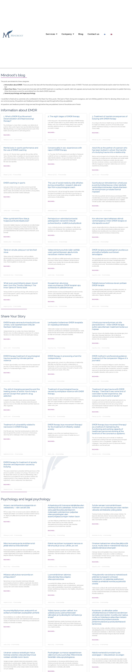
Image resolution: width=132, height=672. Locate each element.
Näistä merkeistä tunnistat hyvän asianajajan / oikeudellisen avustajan (108, 654)
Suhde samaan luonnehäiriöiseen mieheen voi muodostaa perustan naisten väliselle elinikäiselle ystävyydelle (110, 507)
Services (51, 34)
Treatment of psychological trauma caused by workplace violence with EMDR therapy (66, 391)
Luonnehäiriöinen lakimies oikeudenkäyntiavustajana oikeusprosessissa (59, 577)
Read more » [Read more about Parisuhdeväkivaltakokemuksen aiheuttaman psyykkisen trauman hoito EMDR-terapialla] (7, 372)
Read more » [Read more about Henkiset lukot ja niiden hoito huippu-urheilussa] (7, 166)
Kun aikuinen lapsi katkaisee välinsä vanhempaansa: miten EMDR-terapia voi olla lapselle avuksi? (109, 220)
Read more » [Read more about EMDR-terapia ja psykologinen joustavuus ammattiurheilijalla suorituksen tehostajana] (95, 270)
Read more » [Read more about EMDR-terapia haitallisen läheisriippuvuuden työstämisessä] (51, 374)
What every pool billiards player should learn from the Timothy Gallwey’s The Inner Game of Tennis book (21, 285)
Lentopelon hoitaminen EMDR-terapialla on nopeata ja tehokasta (65, 323)
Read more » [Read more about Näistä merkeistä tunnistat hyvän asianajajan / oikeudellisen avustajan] (95, 667)
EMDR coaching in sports (14, 183)
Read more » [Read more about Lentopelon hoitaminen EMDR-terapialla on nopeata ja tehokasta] (51, 338)
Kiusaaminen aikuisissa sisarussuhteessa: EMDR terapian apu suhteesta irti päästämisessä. (64, 285)
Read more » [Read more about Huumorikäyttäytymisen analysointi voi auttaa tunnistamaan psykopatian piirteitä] (7, 626)
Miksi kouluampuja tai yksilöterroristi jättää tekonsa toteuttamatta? (19, 544)
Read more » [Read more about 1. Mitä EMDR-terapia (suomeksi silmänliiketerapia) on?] (7, 135)
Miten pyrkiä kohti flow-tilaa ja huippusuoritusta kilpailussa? (16, 219)
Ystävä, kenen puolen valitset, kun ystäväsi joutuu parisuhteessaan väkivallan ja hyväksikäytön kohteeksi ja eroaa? (65, 613)
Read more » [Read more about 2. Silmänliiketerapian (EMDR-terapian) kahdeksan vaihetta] (51, 132)
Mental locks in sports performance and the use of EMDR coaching (21, 149)
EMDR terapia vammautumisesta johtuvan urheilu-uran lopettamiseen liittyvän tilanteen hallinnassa (22, 324)
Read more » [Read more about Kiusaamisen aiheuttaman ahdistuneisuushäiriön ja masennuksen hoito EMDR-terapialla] (7, 484)
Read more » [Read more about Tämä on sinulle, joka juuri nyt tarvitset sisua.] (7, 266)
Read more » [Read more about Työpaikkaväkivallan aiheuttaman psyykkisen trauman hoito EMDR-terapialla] (51, 409)
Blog (80, 34)
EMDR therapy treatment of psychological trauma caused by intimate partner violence (22, 358)
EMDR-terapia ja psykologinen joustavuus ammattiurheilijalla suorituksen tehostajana (110, 252)
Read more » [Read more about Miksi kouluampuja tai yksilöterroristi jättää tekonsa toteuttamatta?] (7, 559)
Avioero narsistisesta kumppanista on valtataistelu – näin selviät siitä (20, 506)
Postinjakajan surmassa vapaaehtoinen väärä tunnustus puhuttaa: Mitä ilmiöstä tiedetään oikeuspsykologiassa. (65, 655)
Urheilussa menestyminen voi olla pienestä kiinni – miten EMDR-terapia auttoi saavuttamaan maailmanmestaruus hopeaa (110, 325)
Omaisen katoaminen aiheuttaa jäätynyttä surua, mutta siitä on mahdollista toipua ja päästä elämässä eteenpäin (110, 545)
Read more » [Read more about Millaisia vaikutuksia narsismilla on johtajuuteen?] (7, 591)
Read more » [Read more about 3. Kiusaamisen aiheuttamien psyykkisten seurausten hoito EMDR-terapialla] (95, 132)
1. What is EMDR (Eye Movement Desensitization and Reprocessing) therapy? (19, 118)
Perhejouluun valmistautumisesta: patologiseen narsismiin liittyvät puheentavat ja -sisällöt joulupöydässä (64, 220)
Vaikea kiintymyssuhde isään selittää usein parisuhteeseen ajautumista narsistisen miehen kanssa (64, 252)
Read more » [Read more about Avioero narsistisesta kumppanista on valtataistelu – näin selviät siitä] (7, 521)
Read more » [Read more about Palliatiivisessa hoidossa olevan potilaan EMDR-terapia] (95, 299)
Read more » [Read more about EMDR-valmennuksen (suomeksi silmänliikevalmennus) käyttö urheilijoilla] (7, 197)
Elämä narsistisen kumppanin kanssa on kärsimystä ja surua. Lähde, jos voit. (65, 544)
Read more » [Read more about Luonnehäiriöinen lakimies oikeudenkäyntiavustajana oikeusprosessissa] (51, 595)
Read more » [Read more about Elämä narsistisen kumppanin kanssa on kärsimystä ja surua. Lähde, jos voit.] (51, 559)
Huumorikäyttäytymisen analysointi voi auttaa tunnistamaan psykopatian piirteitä (21, 611)
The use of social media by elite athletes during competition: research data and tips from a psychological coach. (65, 185)
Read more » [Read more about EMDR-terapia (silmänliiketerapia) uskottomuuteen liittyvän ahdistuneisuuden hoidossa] (51, 441)
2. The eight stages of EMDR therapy (64, 116)
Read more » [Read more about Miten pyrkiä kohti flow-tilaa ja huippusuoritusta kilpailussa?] (7, 236)
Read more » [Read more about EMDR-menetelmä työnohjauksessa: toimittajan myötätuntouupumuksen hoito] (95, 376)
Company (68, 34)
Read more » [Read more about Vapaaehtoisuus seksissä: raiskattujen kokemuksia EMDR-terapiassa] (51, 164)
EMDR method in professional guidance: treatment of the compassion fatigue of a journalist (110, 358)
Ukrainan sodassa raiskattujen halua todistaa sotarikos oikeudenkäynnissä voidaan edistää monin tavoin (20, 655)
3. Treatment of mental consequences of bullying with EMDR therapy (109, 117)
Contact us (93, 34)
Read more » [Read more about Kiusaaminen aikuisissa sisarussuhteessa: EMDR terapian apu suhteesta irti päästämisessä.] (51, 301)
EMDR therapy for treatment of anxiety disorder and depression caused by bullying (20, 464)
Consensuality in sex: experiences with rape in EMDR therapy (65, 149)
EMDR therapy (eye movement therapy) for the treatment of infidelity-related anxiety (65, 427)
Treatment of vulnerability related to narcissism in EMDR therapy (19, 426)
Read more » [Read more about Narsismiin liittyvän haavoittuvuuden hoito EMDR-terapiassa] (7, 439)
